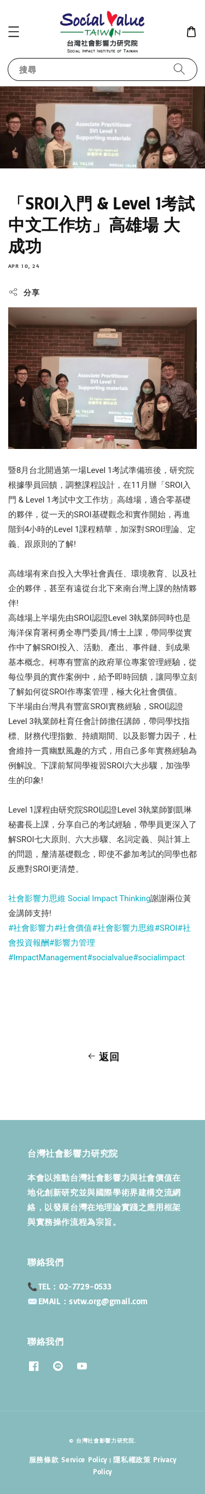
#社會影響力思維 (123, 928)
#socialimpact (159, 957)
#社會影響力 (31, 928)
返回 (102, 1056)
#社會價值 (73, 928)
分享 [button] (23, 292)
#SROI (166, 928)
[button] (14, 32)
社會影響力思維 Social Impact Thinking (79, 898)
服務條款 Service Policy (68, 1459)
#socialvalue (110, 957)
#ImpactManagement (47, 957)
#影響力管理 (72, 943)
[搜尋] (179, 69)
